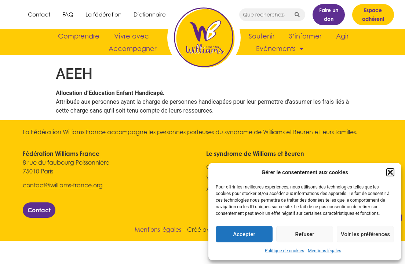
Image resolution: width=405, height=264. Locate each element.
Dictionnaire (150, 14)
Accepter (244, 234)
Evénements (279, 48)
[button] (390, 172)
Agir (342, 36)
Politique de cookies (284, 250)
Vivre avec (131, 36)
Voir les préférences (365, 234)
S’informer (305, 36)
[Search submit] (297, 14)
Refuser (304, 234)
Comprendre (78, 36)
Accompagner (132, 48)
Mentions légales (324, 250)
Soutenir (261, 36)
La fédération (103, 14)
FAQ (67, 14)
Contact (39, 14)
